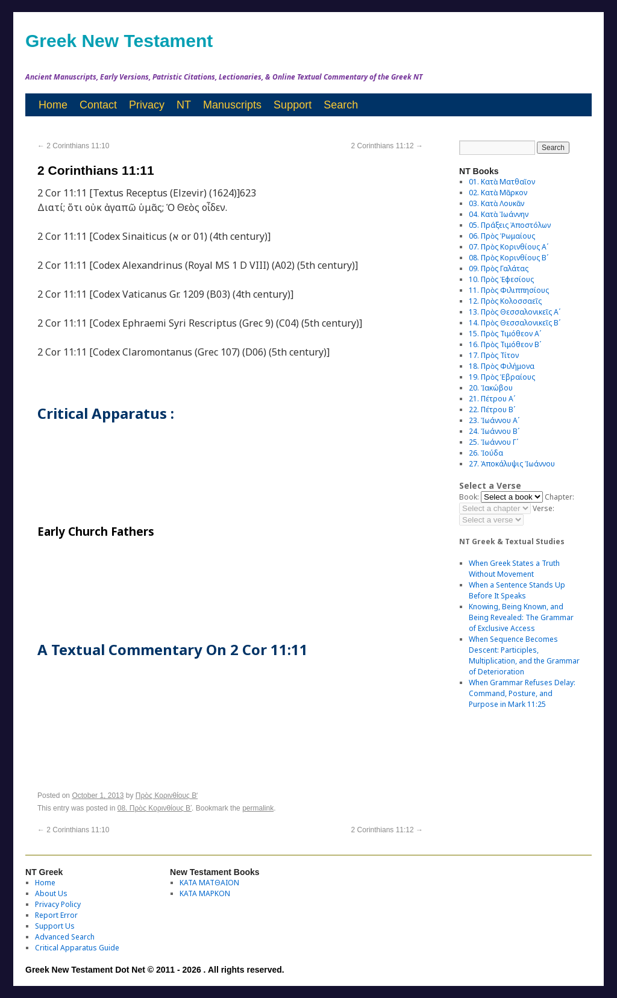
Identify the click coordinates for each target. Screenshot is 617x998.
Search (341, 105)
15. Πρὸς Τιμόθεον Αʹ (505, 333)
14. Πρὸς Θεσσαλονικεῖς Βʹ (514, 323)
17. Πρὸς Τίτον (494, 355)
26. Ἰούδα (486, 453)
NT (184, 105)
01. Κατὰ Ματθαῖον (502, 182)
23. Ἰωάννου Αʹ (494, 420)
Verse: (543, 508)
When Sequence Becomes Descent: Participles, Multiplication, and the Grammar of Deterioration (524, 655)
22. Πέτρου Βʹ (492, 409)
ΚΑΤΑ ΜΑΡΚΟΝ (205, 893)
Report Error (56, 915)
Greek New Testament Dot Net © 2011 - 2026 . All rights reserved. (154, 969)
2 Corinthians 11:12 (387, 146)
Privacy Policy (58, 904)
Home (53, 105)
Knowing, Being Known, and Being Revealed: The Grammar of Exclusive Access (521, 617)
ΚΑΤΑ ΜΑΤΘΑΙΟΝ (209, 882)
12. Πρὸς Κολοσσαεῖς (505, 301)
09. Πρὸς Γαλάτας (498, 268)
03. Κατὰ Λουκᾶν (496, 203)
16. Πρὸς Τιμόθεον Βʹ (505, 344)
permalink (258, 808)
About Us (51, 893)
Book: (469, 497)
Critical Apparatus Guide (77, 948)
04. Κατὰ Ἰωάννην (498, 214)
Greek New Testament (119, 41)
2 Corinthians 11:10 (73, 146)
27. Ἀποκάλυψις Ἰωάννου (512, 464)
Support (293, 105)
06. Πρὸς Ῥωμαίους (502, 236)
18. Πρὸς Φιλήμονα (501, 366)
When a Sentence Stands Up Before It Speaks (517, 590)
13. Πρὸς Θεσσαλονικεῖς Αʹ (514, 312)
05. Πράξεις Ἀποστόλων (510, 225)
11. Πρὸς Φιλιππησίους (509, 290)
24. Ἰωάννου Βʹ (494, 431)
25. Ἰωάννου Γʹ (493, 442)
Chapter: (559, 497)
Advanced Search (65, 937)
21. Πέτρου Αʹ (492, 399)
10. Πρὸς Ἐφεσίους (501, 279)
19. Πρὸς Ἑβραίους (502, 377)
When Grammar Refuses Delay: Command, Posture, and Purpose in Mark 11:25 (522, 693)
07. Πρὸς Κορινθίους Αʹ (508, 247)
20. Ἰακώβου (491, 388)
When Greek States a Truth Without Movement (514, 568)
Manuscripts (232, 105)
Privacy (146, 105)
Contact (98, 105)
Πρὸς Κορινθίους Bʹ (167, 795)
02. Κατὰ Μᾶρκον (498, 192)
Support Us (55, 926)
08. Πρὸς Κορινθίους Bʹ (154, 808)
